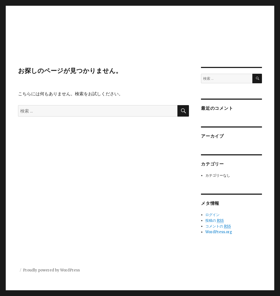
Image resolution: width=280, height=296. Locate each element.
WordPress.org (218, 232)
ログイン (212, 214)
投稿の (214, 220)
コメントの (218, 226)
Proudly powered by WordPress (51, 270)
